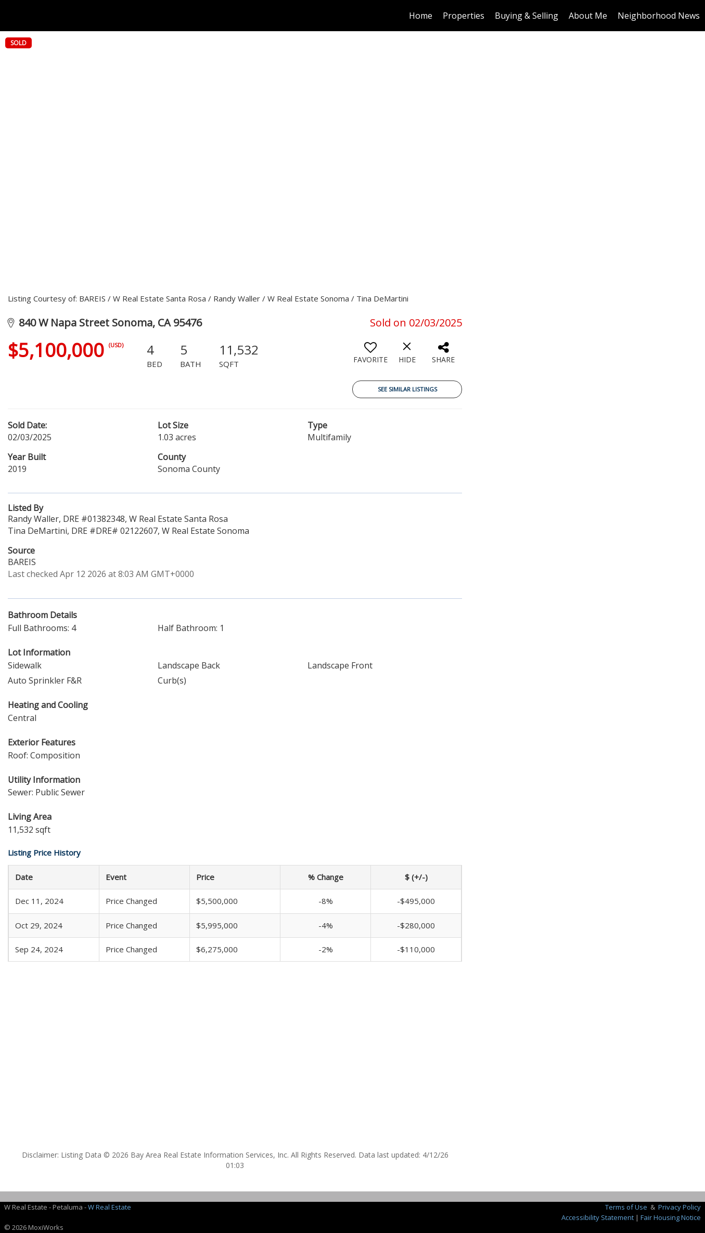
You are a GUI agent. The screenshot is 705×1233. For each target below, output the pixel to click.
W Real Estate (109, 1207)
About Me (588, 15)
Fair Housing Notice (670, 1217)
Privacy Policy (679, 1207)
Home (420, 15)
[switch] (370, 356)
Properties (463, 15)
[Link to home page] (13, 15)
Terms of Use (626, 1207)
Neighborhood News (659, 15)
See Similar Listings (407, 389)
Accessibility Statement (597, 1217)
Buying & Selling (526, 15)
